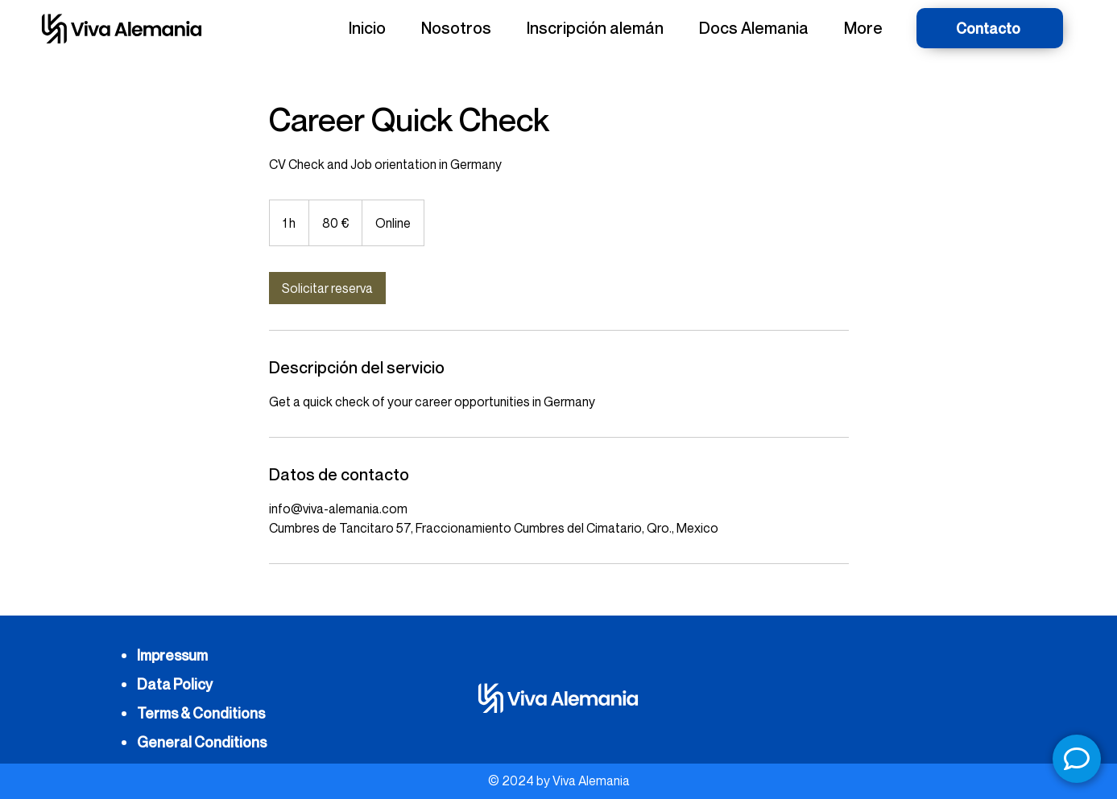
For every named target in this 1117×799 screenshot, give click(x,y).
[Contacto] (989, 28)
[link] (327, 288)
